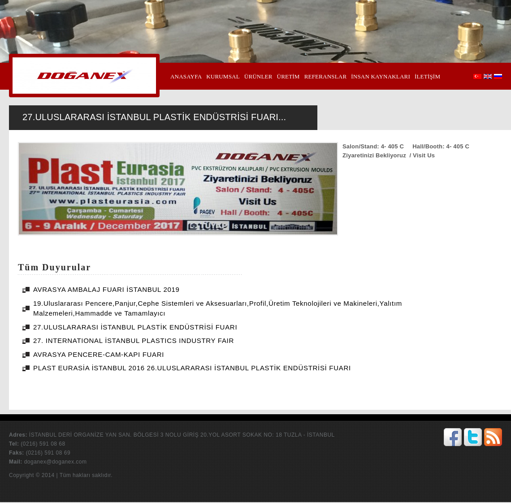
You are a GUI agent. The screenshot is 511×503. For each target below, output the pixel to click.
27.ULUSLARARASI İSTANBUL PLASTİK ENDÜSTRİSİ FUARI (135, 327)
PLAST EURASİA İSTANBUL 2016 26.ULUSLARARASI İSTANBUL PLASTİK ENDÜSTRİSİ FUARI (192, 368)
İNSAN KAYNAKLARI (380, 76)
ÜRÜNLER (258, 76)
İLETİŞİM (427, 76)
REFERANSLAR (325, 76)
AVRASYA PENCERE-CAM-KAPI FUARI (98, 354)
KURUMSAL (223, 76)
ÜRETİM (288, 76)
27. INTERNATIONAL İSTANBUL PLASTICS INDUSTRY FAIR (133, 340)
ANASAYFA (186, 76)
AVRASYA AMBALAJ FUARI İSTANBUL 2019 (106, 289)
